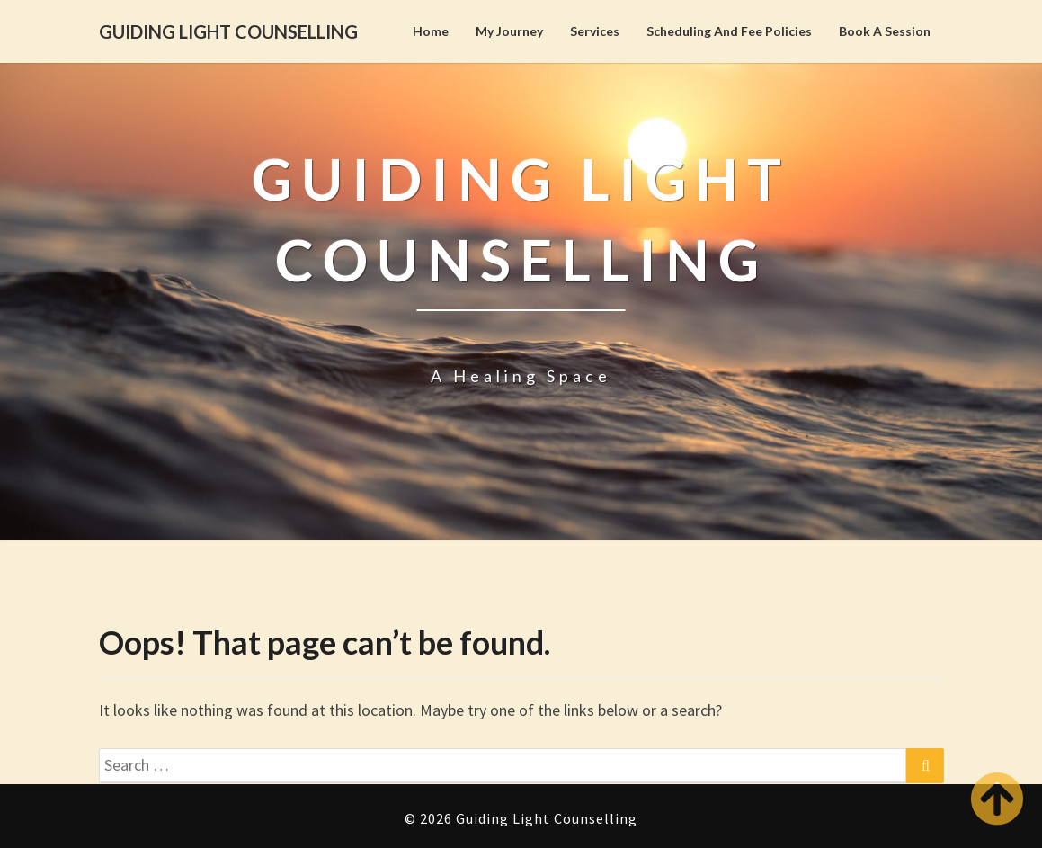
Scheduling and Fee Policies (729, 31)
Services (594, 31)
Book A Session (885, 31)
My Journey (509, 31)
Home (431, 31)
